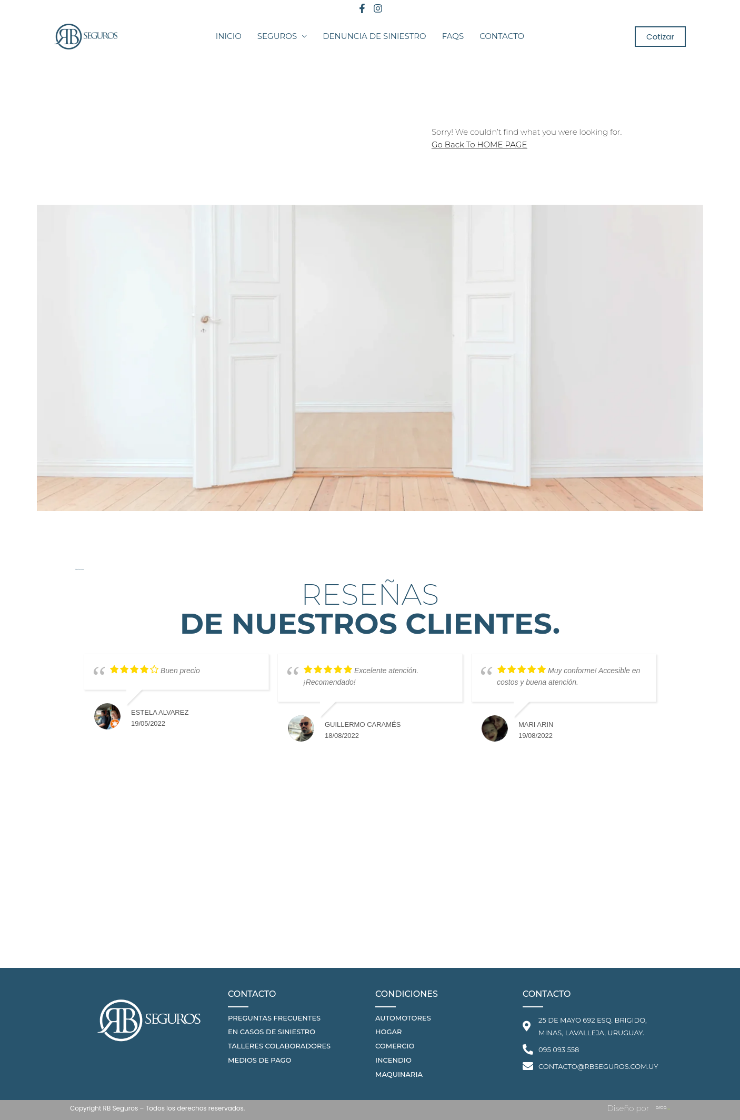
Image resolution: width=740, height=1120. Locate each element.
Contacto (501, 36)
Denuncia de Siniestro (374, 36)
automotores (403, 1018)
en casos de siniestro (271, 1031)
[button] (660, 36)
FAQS (453, 36)
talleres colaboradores (279, 1046)
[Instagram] (378, 8)
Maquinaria (399, 1074)
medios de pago (259, 1060)
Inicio (229, 36)
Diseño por (628, 1108)
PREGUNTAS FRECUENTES (274, 1018)
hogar (388, 1031)
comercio (395, 1046)
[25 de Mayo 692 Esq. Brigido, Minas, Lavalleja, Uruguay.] (370, 889)
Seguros (277, 36)
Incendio (393, 1060)
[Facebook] (362, 8)
